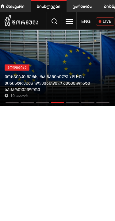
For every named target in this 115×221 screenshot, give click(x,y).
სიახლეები (48, 6)
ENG (85, 21)
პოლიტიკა (17, 68)
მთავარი (15, 6)
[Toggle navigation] (69, 22)
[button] (12, 101)
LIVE (107, 21)
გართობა (82, 6)
